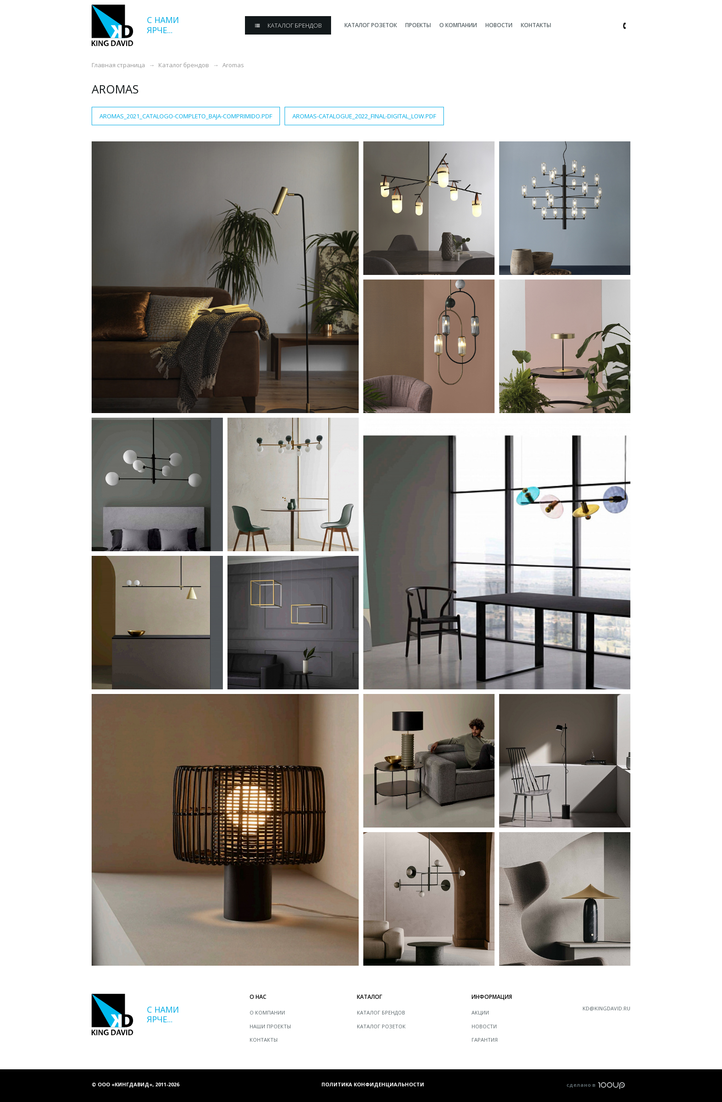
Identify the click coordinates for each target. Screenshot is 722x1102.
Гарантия (485, 1039)
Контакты (264, 1039)
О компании (267, 1012)
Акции (480, 1012)
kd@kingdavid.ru (606, 1008)
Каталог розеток (381, 1026)
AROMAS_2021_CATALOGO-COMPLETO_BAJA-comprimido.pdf (185, 116)
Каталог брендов (183, 65)
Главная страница (118, 65)
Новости (484, 1026)
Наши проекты (270, 1026)
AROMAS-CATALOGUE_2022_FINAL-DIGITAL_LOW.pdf (364, 116)
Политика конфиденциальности (372, 1084)
